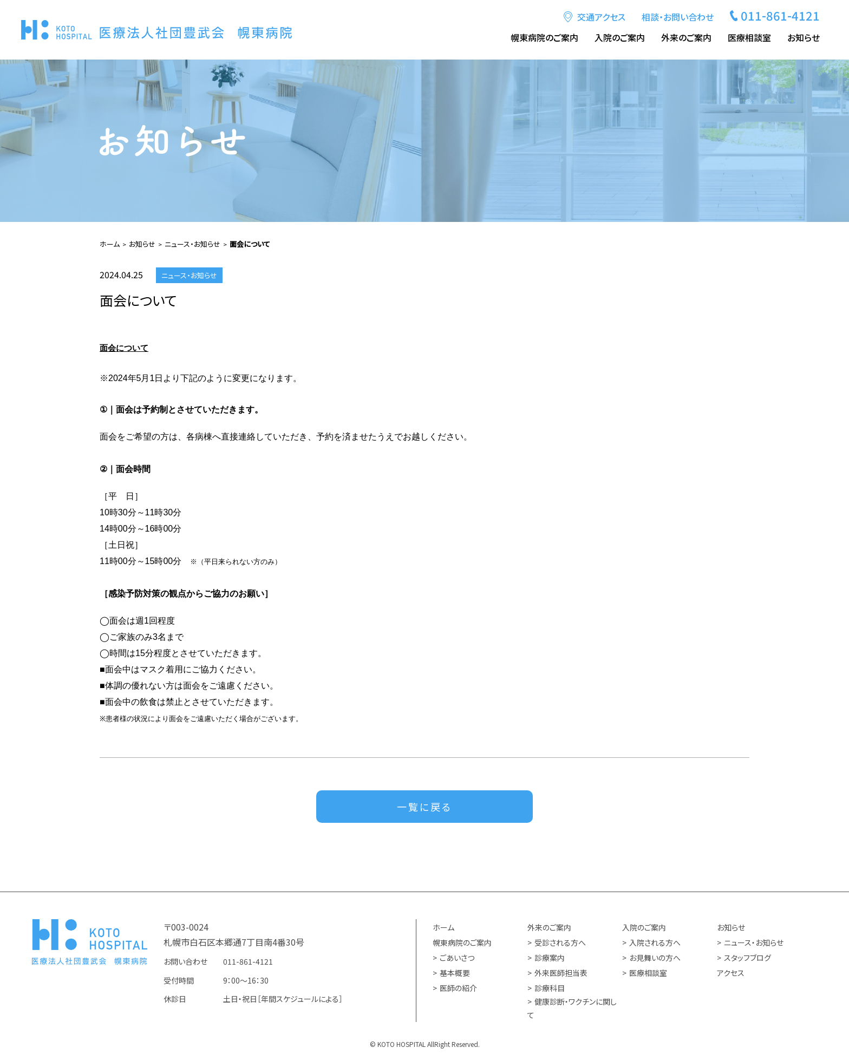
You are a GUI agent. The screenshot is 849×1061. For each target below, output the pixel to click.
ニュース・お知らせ (753, 943)
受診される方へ (560, 943)
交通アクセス (601, 16)
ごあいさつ (457, 958)
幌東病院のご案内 (544, 37)
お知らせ (803, 37)
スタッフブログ (747, 958)
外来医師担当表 (560, 973)
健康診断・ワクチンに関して (572, 1009)
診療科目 (549, 989)
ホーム (443, 928)
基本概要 (455, 973)
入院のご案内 (620, 37)
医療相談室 (749, 37)
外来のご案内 (686, 37)
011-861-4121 (780, 15)
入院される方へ (655, 943)
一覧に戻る (424, 808)
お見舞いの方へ (655, 958)
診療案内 (549, 958)
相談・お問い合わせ (678, 16)
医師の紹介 (458, 989)
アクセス (730, 973)
